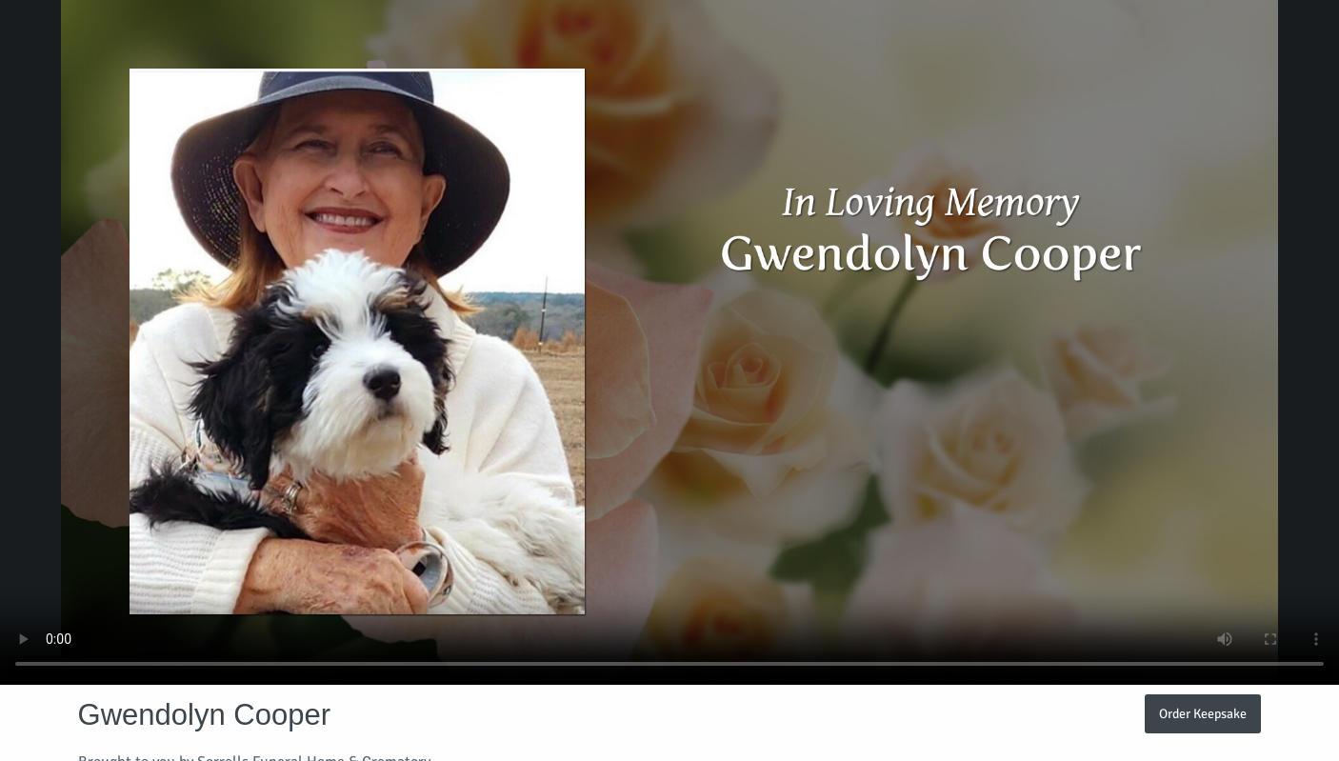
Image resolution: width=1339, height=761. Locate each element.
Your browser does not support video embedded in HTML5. (669, 342)
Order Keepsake (1203, 713)
